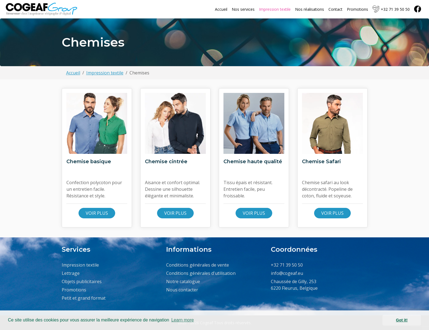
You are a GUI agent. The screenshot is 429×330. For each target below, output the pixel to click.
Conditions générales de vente (197, 265)
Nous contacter (182, 290)
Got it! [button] (402, 320)
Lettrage (71, 273)
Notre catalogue (183, 281)
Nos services (243, 9)
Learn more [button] (182, 320)
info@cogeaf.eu (287, 273)
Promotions (357, 9)
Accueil (221, 9)
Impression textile (275, 9)
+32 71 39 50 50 (391, 9)
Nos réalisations (309, 9)
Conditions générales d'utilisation (201, 273)
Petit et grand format (84, 298)
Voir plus (97, 213)
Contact (335, 9)
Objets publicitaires (82, 281)
